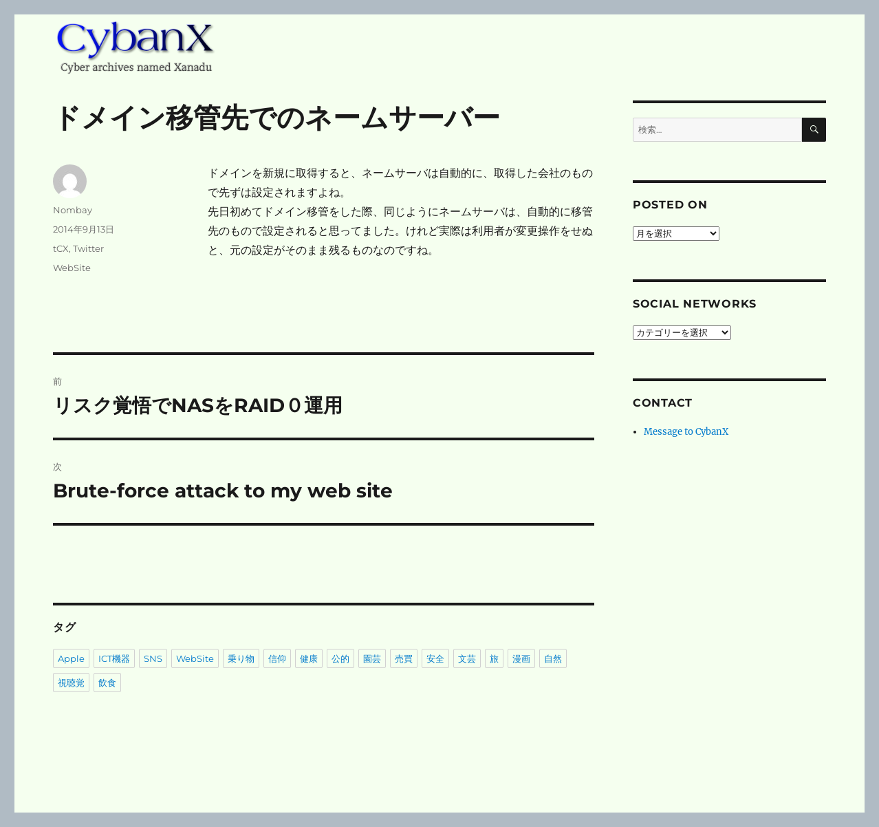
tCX (61, 248)
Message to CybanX (686, 432)
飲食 (107, 682)
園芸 (372, 658)
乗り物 (241, 658)
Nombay (72, 209)
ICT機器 (114, 658)
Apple (71, 658)
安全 (435, 658)
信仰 (277, 658)
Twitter (88, 248)
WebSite (72, 267)
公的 (340, 658)
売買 (404, 658)
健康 (309, 658)
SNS (153, 658)
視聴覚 (71, 682)
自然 (553, 658)
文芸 (467, 658)
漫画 (521, 658)
